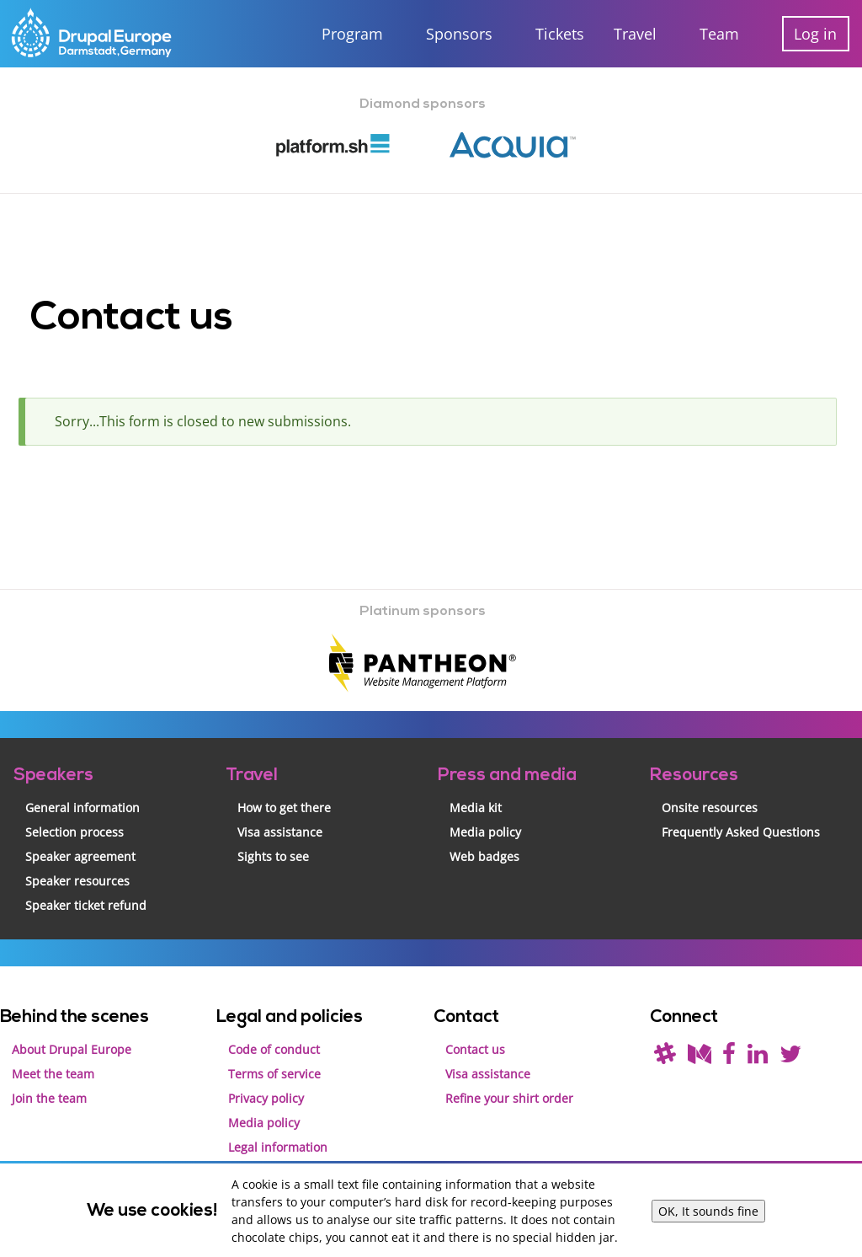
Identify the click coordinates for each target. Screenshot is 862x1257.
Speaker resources (77, 866)
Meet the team (53, 1059)
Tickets (559, 34)
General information (82, 792)
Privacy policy (266, 1083)
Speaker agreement (80, 841)
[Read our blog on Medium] (699, 1043)
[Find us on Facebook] (729, 1043)
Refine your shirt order (509, 1083)
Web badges (484, 841)
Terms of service (274, 1059)
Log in (815, 34)
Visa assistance (279, 817)
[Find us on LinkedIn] (758, 1043)
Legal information (277, 1132)
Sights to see (273, 841)
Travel (635, 34)
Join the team (49, 1083)
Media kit (476, 792)
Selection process (74, 817)
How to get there (284, 792)
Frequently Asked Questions (741, 817)
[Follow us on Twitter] (790, 1043)
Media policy (485, 817)
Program (352, 34)
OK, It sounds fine (708, 1211)
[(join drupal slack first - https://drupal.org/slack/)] (665, 1043)
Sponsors (459, 34)
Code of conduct (274, 1034)
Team (719, 34)
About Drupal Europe (71, 1034)
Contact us (475, 1034)
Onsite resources (710, 792)
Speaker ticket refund (85, 890)
